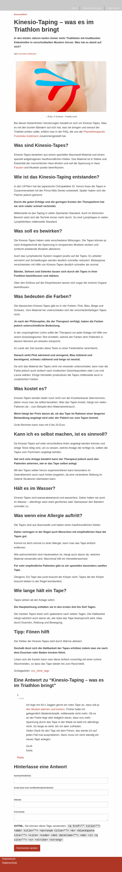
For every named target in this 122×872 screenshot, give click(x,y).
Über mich (113, 8)
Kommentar (19, 812)
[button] (6, 865)
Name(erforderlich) (22, 776)
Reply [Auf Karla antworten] (20, 757)
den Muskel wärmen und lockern (45, 709)
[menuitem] (74, 8)
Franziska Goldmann (27, 54)
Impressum (8, 858)
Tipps (74, 8)
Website (17, 800)
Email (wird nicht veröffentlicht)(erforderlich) (33, 788)
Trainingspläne (92, 8)
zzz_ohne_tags (40, 670)
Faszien (18, 167)
